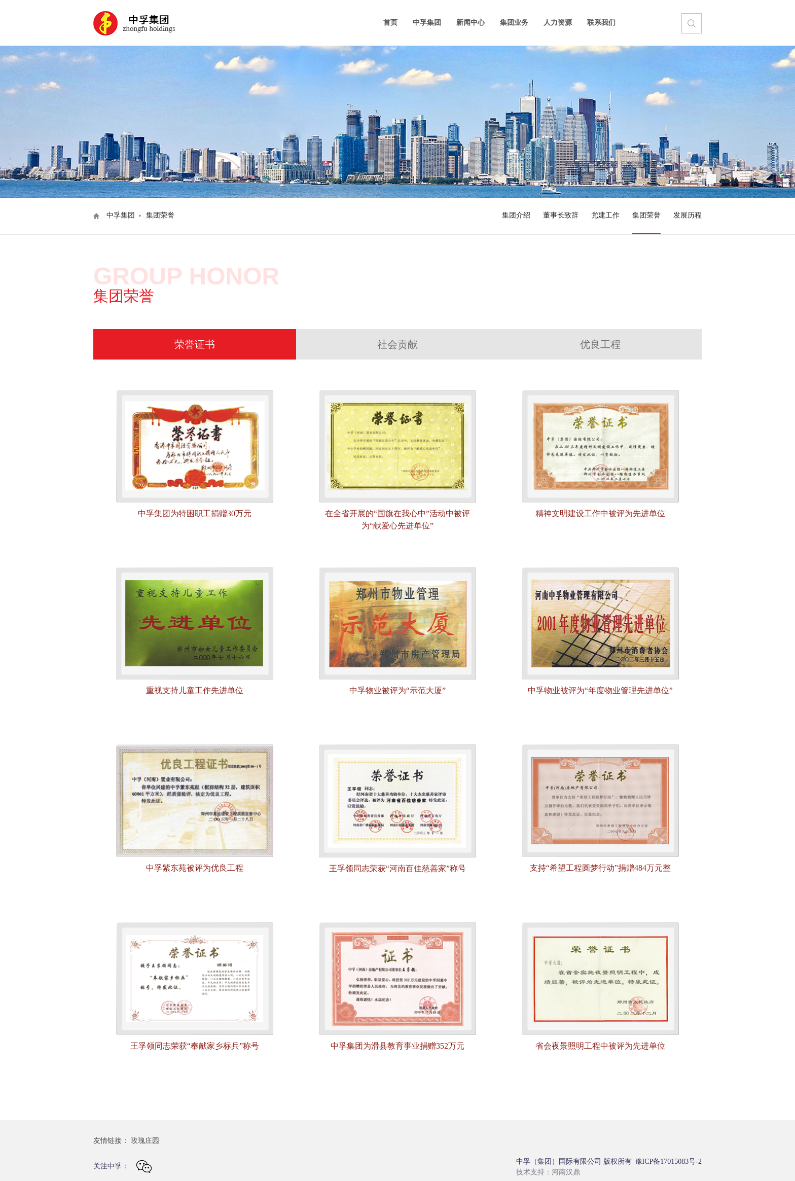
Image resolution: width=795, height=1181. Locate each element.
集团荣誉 (646, 215)
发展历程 (687, 215)
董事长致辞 (561, 215)
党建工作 (605, 215)
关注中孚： (122, 1166)
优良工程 (600, 344)
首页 (390, 22)
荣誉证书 (194, 344)
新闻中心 (470, 22)
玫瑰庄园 (145, 1140)
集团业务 (514, 22)
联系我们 (601, 22)
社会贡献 (397, 344)
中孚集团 (427, 22)
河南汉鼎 (566, 1172)
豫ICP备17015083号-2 (668, 1161)
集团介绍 (516, 215)
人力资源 (558, 22)
